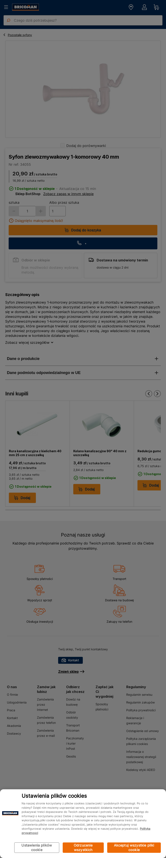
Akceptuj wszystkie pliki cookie (134, 847)
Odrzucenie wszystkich (83, 847)
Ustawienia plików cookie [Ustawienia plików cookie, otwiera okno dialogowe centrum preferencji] (36, 847)
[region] (83, 823)
